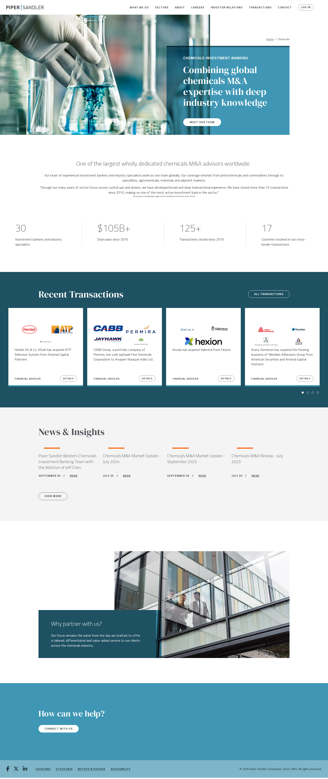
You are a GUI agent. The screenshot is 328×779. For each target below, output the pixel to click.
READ (74, 476)
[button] (139, 7)
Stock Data (64, 770)
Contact (285, 7)
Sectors (162, 7)
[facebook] (7, 770)
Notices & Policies (91, 770)
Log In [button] (305, 7)
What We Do (139, 7)
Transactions (260, 7)
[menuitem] (139, 7)
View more (54, 497)
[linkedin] (25, 770)
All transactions (268, 294)
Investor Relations (227, 7)
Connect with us (59, 730)
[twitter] (16, 770)
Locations (43, 770)
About (180, 7)
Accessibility (120, 770)
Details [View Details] (68, 378)
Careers (197, 7)
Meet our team (202, 122)
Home (270, 39)
